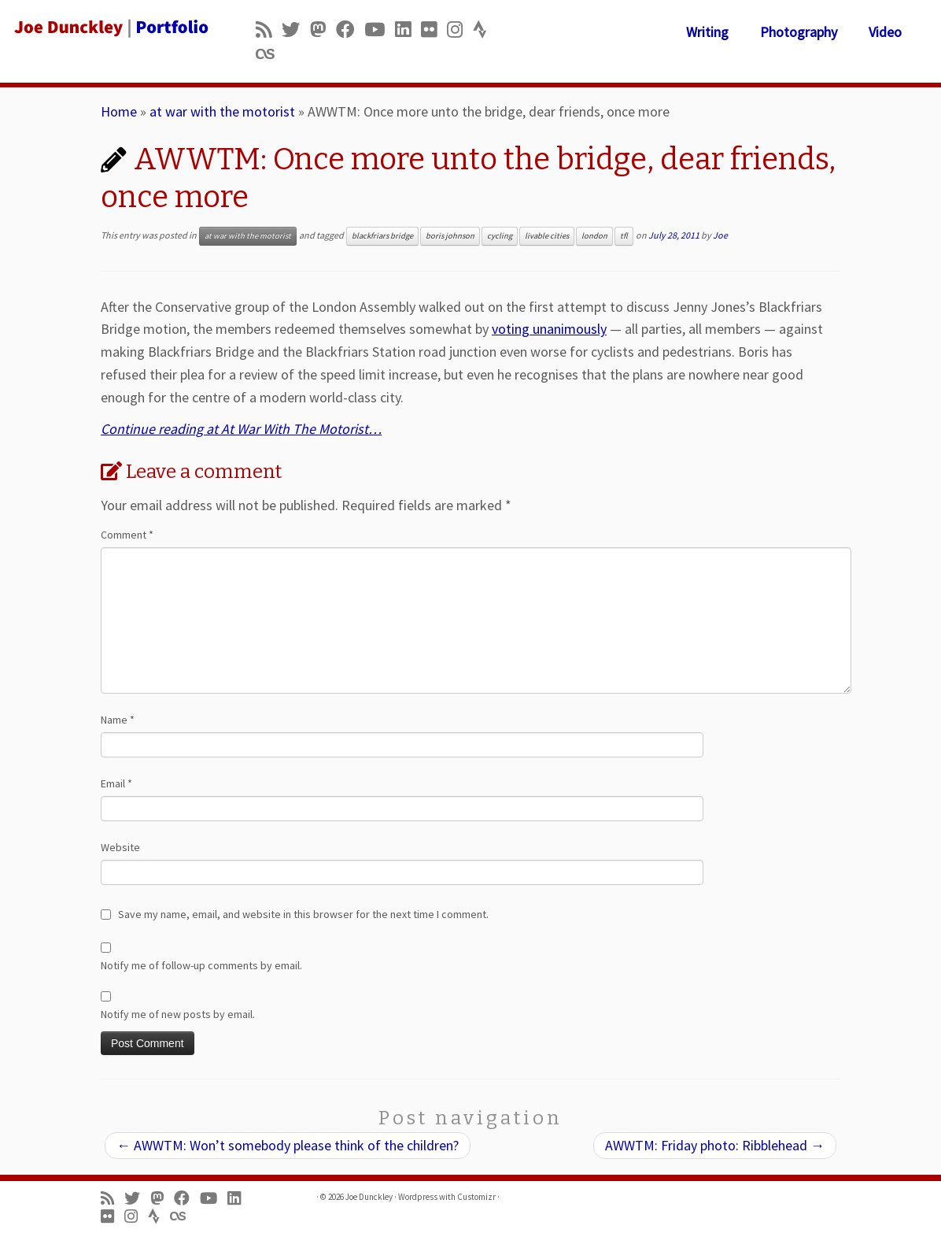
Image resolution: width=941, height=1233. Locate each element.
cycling (499, 236)
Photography (798, 32)
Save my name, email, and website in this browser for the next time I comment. (303, 914)
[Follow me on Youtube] (379, 29)
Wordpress (417, 1196)
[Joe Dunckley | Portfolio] (110, 27)
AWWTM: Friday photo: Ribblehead (715, 1145)
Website (120, 847)
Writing (707, 32)
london (594, 236)
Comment (127, 535)
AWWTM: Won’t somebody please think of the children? (287, 1145)
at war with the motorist (222, 111)
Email (116, 783)
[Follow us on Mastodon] (323, 29)
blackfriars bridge (382, 236)
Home (119, 111)
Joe (720, 235)
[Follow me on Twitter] (296, 29)
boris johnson (450, 236)
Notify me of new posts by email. (178, 1014)
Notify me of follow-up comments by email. (201, 965)
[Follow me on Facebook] (350, 29)
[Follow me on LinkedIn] (408, 29)
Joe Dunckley (369, 1196)
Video (885, 32)
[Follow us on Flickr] (434, 29)
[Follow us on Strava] (485, 29)
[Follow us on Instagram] (460, 29)
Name (118, 720)
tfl (624, 236)
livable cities (547, 236)
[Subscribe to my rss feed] (269, 29)
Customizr (476, 1196)
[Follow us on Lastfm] (270, 54)
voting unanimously (549, 329)
